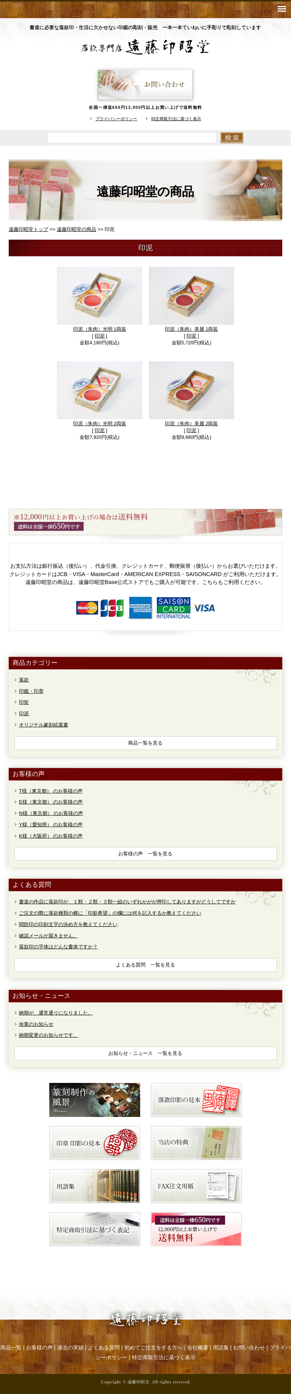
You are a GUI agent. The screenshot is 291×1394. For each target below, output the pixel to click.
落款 (24, 680)
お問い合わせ (249, 1347)
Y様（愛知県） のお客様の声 (51, 824)
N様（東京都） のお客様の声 (51, 813)
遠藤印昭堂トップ (28, 229)
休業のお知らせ (36, 1024)
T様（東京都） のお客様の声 (51, 791)
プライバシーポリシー (116, 118)
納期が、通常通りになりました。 (56, 1013)
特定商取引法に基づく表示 (176, 118)
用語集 (221, 1347)
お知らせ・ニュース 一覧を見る (145, 1053)
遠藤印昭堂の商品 (76, 229)
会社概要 (197, 1347)
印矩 (24, 702)
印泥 (100, 336)
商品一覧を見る (145, 743)
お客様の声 (39, 1347)
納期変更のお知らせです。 (48, 1035)
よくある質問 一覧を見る (145, 965)
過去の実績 (70, 1347)
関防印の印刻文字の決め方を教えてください (68, 924)
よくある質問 (104, 1347)
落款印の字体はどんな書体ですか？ (58, 946)
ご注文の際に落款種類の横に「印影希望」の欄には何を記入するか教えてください (110, 913)
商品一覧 (11, 1347)
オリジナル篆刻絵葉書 (43, 725)
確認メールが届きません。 (48, 936)
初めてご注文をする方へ (153, 1347)
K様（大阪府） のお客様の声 (51, 836)
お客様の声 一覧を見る (145, 854)
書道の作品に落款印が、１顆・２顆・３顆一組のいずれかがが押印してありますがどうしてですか (127, 902)
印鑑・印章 (31, 691)
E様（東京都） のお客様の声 (51, 802)
